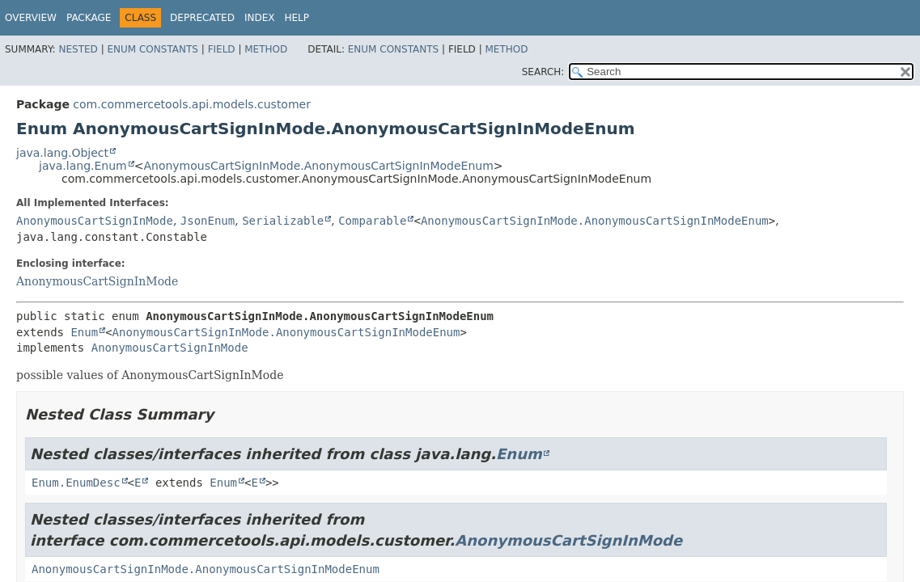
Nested (77, 49)
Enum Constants (152, 49)
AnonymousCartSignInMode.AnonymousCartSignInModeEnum (318, 165)
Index (259, 17)
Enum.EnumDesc (76, 482)
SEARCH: (543, 72)
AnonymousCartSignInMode (94, 220)
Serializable (283, 220)
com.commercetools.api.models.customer (192, 104)
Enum (84, 332)
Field (221, 49)
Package (88, 17)
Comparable (372, 220)
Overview (31, 17)
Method (265, 49)
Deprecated (202, 17)
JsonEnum (207, 220)
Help (296, 17)
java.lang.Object (62, 152)
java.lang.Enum (83, 165)
